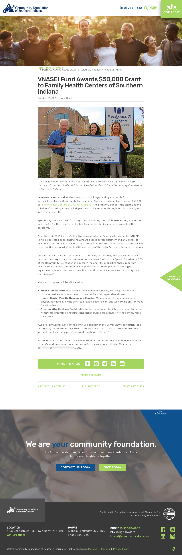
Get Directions (16, 534)
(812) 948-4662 (131, 8)
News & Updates (53, 68)
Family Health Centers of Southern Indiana (66, 204)
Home (40, 68)
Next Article (132, 386)
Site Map (92, 549)
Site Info (105, 549)
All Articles (91, 386)
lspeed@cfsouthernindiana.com (130, 536)
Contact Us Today (75, 467)
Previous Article (52, 386)
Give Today (171, 9)
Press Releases (91, 374)
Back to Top (160, 413)
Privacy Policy (121, 549)
